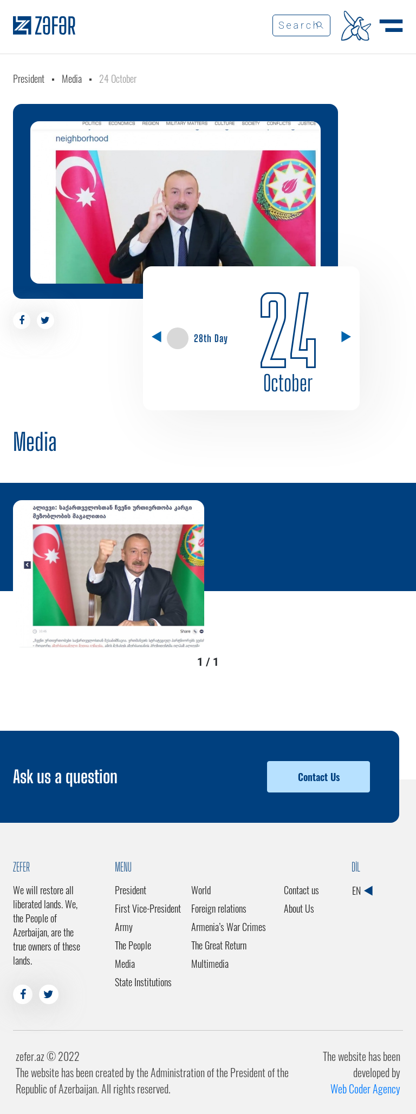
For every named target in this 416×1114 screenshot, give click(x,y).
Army (124, 927)
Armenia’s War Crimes (228, 927)
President (28, 78)
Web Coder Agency (365, 1088)
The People (133, 945)
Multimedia (210, 963)
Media (72, 78)
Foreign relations (218, 908)
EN (362, 890)
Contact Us (319, 777)
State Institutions (143, 982)
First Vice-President (148, 908)
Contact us (301, 890)
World (201, 890)
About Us (299, 908)
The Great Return (218, 945)
